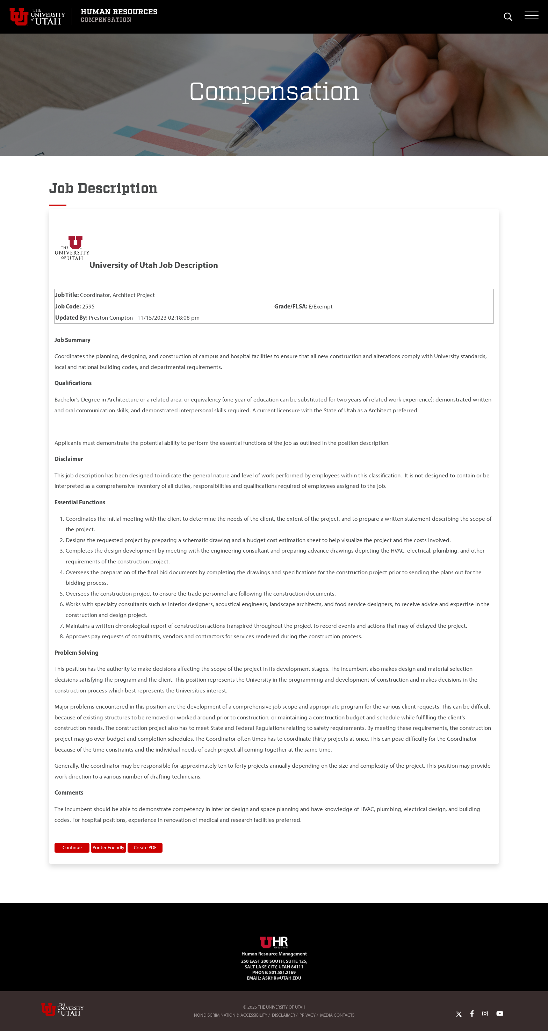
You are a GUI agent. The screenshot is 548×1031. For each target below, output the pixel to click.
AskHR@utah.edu (281, 978)
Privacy (308, 1015)
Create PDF (145, 847)
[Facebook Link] (472, 1013)
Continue (72, 847)
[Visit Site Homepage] (274, 941)
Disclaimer (283, 1015)
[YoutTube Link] (499, 1013)
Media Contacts (337, 1015)
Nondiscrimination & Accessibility (230, 1015)
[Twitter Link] (459, 1013)
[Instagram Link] (485, 1013)
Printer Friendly (108, 847)
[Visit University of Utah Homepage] (40, 17)
